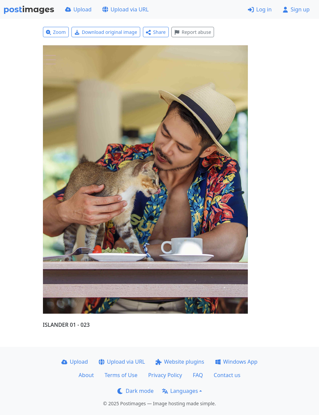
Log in (260, 9)
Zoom (56, 32)
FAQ (198, 375)
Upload (78, 9)
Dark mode (135, 391)
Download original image (105, 32)
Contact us (227, 375)
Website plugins (180, 361)
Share (156, 32)
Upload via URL (125, 9)
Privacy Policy (165, 375)
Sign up (296, 9)
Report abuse (192, 32)
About (86, 375)
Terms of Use (121, 375)
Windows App (236, 361)
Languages (180, 391)
